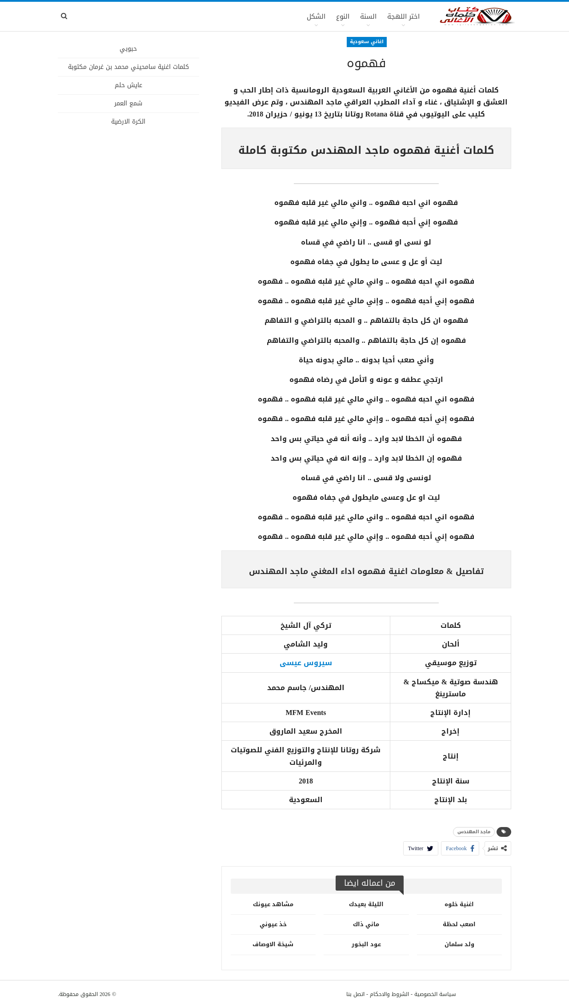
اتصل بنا (355, 994)
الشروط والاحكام (389, 994)
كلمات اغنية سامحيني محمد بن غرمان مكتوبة (128, 67)
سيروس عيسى (306, 663)
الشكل (316, 16)
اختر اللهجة (403, 16)
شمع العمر (128, 103)
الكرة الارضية (128, 122)
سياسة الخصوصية (435, 994)
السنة (368, 16)
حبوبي (128, 49)
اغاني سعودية (367, 41)
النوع (342, 16)
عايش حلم (128, 85)
